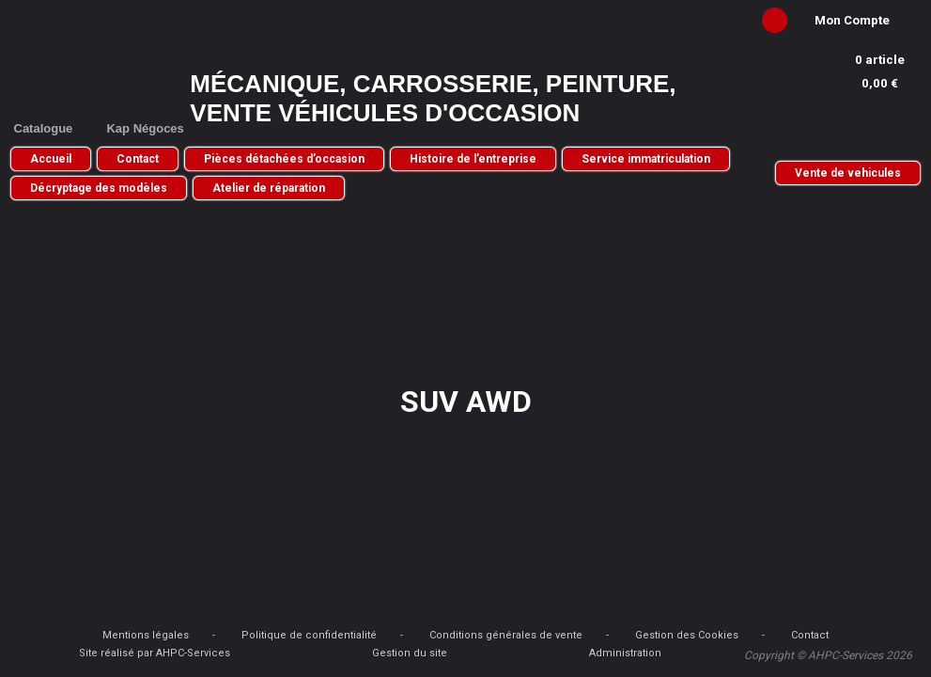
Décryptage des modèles (98, 188)
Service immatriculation (646, 158)
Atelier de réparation (268, 188)
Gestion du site (409, 653)
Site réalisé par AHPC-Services (154, 653)
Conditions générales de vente (505, 635)
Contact (137, 158)
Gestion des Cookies (686, 635)
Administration (625, 653)
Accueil (50, 158)
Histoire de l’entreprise (473, 158)
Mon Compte (852, 20)
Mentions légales (145, 635)
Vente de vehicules (848, 173)
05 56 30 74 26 (842, 130)
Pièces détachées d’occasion (284, 158)
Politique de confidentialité (309, 635)
